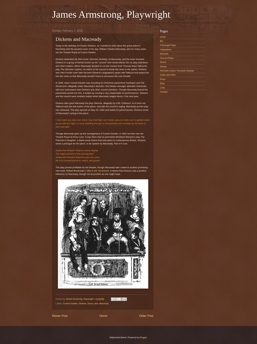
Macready (104, 303)
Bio (161, 41)
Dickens (82, 303)
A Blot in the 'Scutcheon (97, 171)
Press (163, 79)
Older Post (146, 316)
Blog (162, 83)
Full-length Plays (168, 45)
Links (162, 87)
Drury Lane (93, 303)
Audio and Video (168, 75)
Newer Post (60, 316)
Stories (163, 66)
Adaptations (165, 49)
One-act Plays (166, 58)
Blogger (143, 337)
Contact (163, 92)
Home (103, 316)
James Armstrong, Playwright (111, 14)
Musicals (164, 53)
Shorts (163, 62)
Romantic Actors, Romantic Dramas (177, 70)
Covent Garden (70, 303)
